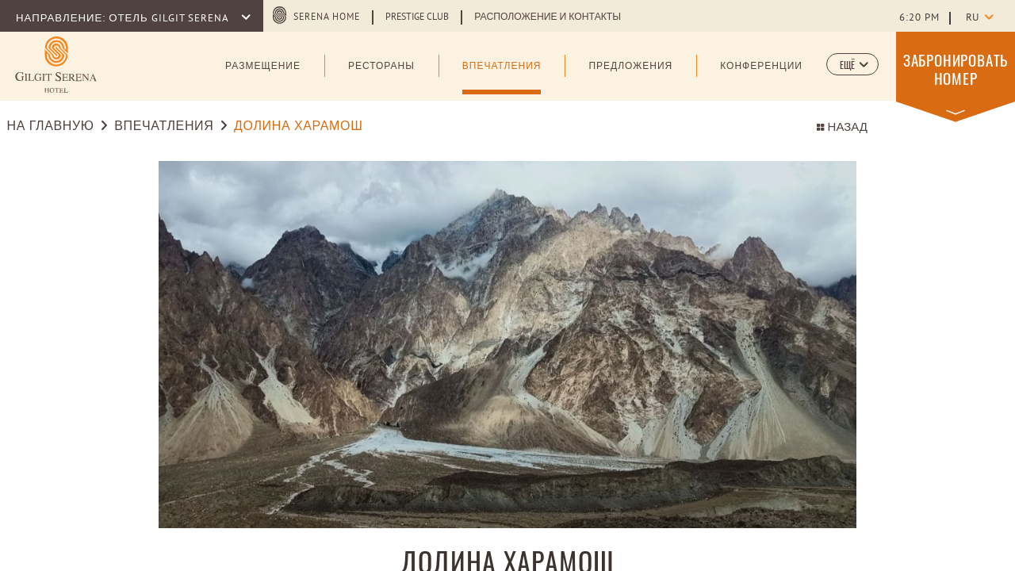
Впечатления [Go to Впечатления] (163, 127)
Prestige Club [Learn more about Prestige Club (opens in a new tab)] (417, 17)
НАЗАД (842, 128)
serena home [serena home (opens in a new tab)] (326, 17)
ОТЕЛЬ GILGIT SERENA (170, 19)
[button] (852, 64)
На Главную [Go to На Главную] (50, 127)
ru (972, 18)
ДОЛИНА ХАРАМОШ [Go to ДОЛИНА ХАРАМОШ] (298, 127)
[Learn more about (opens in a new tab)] (56, 65)
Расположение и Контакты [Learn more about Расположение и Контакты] (547, 17)
